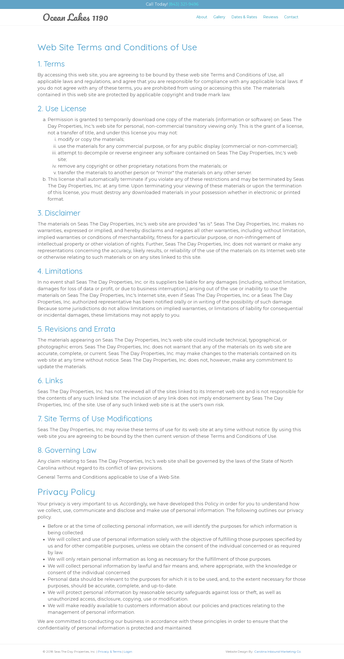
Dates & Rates (244, 17)
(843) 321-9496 (183, 4)
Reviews (270, 17)
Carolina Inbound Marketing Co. (277, 651)
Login (128, 651)
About (201, 17)
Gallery (219, 17)
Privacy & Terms (110, 651)
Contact (291, 17)
